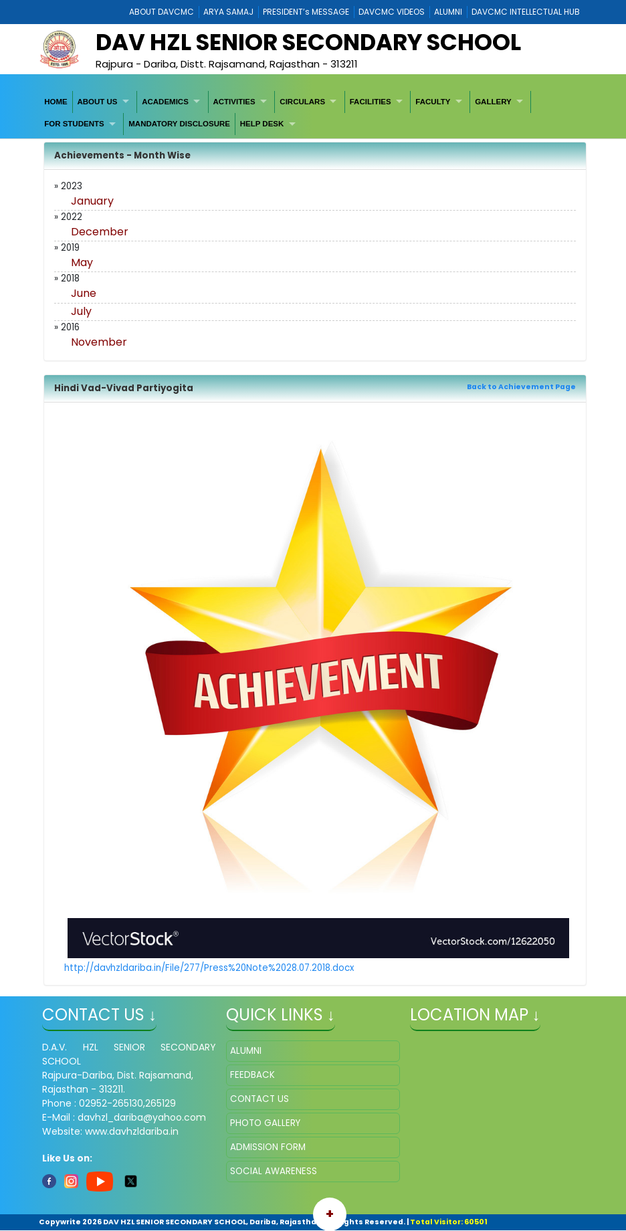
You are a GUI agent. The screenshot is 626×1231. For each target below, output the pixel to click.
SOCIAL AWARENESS (273, 1171)
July (81, 311)
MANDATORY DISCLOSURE (179, 124)
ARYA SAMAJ (228, 11)
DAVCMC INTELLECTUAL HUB (526, 11)
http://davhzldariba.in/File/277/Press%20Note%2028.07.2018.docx (209, 968)
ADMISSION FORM (268, 1147)
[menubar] (312, 113)
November (99, 342)
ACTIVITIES (234, 102)
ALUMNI (448, 11)
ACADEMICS (165, 102)
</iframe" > (497, 1107)
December (99, 231)
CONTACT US (259, 1099)
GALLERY (493, 102)
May (82, 262)
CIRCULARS (302, 102)
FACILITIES (370, 102)
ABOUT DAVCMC (161, 11)
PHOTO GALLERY (265, 1123)
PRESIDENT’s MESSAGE (306, 11)
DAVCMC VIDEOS (391, 11)
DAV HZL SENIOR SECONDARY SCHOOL (308, 42)
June (83, 293)
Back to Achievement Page (521, 387)
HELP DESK (262, 124)
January (92, 201)
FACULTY (432, 102)
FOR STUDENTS (74, 124)
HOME (56, 102)
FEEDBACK (252, 1075)
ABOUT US (97, 102)
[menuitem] (55, 102)
